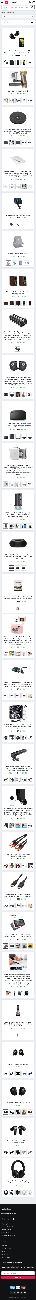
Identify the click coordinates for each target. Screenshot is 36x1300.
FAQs (3, 1251)
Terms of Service (6, 1229)
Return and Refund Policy (8, 1227)
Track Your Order (6, 1248)
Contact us (4, 1254)
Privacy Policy (5, 1232)
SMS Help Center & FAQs (8, 1235)
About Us (4, 1245)
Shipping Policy (5, 1224)
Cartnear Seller (5, 1257)
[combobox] (18, 16)
